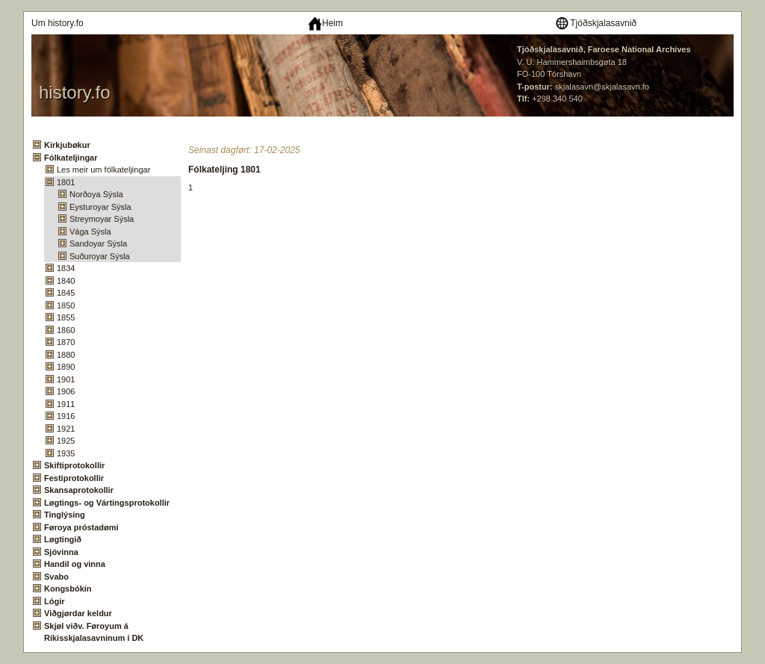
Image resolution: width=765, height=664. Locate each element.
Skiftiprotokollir (74, 465)
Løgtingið (62, 539)
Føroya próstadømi (81, 527)
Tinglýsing (64, 514)
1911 (66, 404)
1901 (66, 379)
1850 (66, 305)
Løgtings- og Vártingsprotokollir (107, 502)
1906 (66, 391)
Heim (325, 23)
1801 (66, 182)
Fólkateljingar (71, 157)
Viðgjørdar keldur (78, 613)
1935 (66, 453)
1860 (66, 330)
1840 (66, 280)
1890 (66, 366)
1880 (66, 354)
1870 (66, 342)
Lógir (54, 601)
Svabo (56, 576)
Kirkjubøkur (67, 144)
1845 (66, 292)
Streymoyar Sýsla (101, 218)
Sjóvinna (61, 551)
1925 (66, 440)
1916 (66, 416)
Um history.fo (57, 23)
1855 (66, 317)
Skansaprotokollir (79, 489)
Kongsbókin (68, 588)
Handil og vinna (74, 563)
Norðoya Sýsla (96, 194)
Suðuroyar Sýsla (99, 256)
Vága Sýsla (90, 231)
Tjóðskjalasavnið (595, 23)
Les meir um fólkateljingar (103, 169)
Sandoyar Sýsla (98, 243)
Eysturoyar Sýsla (100, 206)
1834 (66, 268)
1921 (66, 428)
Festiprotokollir (74, 478)
